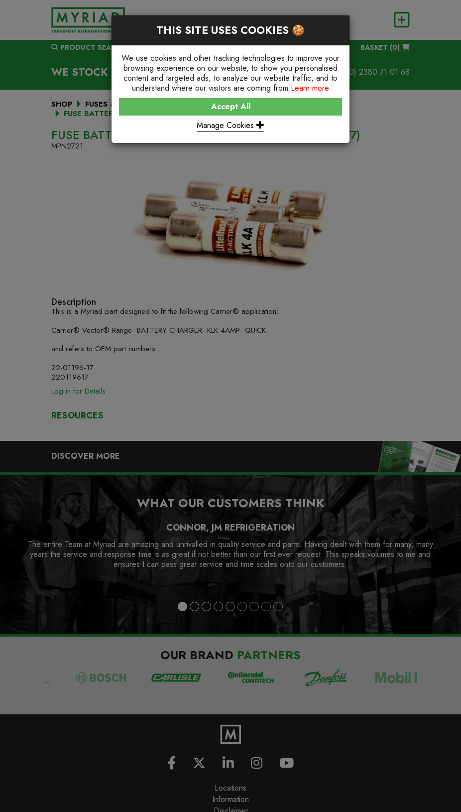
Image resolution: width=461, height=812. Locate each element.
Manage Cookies (230, 125)
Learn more (310, 88)
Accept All (230, 106)
